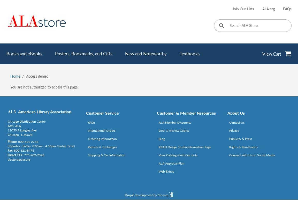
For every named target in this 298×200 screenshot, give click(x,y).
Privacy (234, 130)
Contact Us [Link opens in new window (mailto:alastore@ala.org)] (236, 122)
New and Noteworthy (146, 53)
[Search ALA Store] (253, 25)
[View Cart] (277, 53)
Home (15, 76)
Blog (162, 139)
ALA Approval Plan (171, 163)
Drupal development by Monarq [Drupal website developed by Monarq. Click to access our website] (149, 194)
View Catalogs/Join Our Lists (178, 155)
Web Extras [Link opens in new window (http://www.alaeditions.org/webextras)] (166, 171)
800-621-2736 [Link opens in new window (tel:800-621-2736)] (28, 142)
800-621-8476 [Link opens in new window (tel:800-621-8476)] (24, 150)
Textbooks (190, 53)
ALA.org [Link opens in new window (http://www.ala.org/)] (268, 9)
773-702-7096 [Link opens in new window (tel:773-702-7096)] (34, 155)
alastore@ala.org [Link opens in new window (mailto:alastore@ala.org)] (19, 159)
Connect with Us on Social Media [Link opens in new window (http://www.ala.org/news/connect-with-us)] (252, 155)
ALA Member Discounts (175, 122)
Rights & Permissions (243, 147)
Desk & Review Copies (174, 130)
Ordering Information (102, 139)
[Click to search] (221, 26)
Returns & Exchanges (102, 147)
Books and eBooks (24, 53)
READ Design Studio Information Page (185, 147)
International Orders (101, 130)
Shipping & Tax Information (106, 155)
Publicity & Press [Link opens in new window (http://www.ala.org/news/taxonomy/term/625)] (240, 139)
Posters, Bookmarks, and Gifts (83, 53)
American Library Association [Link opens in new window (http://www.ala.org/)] (44, 111)
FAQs (287, 9)
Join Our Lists (243, 9)
